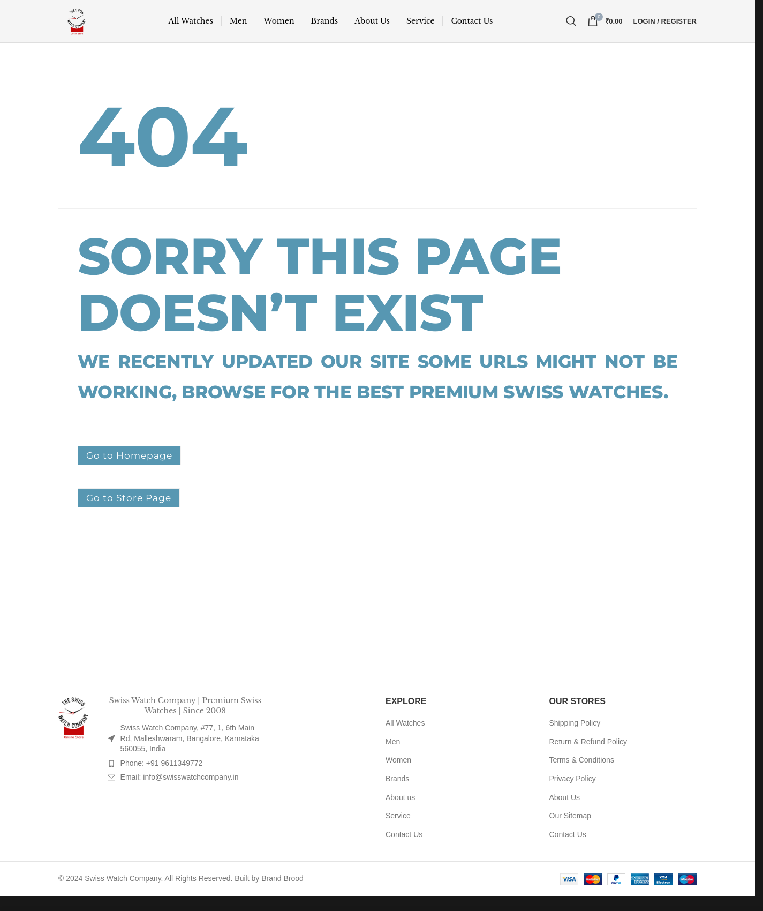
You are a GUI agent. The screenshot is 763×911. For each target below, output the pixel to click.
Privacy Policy (572, 794)
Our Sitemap (570, 831)
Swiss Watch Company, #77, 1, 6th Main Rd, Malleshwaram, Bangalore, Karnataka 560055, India (189, 753)
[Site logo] (83, 27)
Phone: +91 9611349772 (161, 778)
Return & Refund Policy (588, 757)
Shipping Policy (575, 738)
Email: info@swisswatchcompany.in (179, 792)
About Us (564, 812)
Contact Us (404, 850)
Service (398, 831)
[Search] (571, 28)
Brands (397, 794)
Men (393, 757)
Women (398, 775)
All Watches (405, 738)
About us (400, 812)
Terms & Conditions (581, 775)
